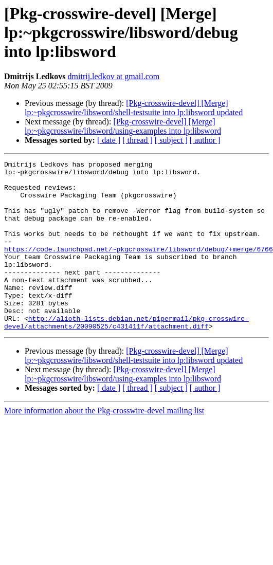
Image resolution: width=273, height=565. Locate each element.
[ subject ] (171, 140)
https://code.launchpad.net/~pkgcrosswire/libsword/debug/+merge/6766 (138, 267)
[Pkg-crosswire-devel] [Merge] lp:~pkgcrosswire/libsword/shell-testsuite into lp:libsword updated (134, 108)
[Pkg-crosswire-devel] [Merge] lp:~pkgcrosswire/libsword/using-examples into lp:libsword (123, 126)
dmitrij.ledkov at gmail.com (114, 76)
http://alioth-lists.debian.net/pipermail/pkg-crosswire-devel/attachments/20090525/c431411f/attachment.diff (126, 355)
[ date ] (108, 140)
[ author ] (205, 140)
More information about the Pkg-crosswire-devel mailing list (104, 444)
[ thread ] (137, 140)
